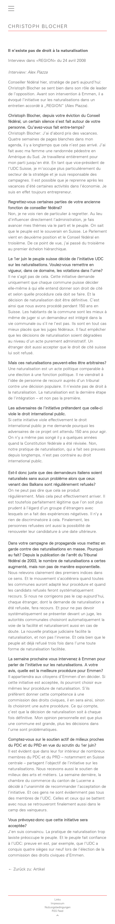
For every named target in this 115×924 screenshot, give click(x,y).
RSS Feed (57, 910)
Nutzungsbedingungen (58, 907)
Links (57, 899)
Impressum (57, 903)
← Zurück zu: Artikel (26, 869)
